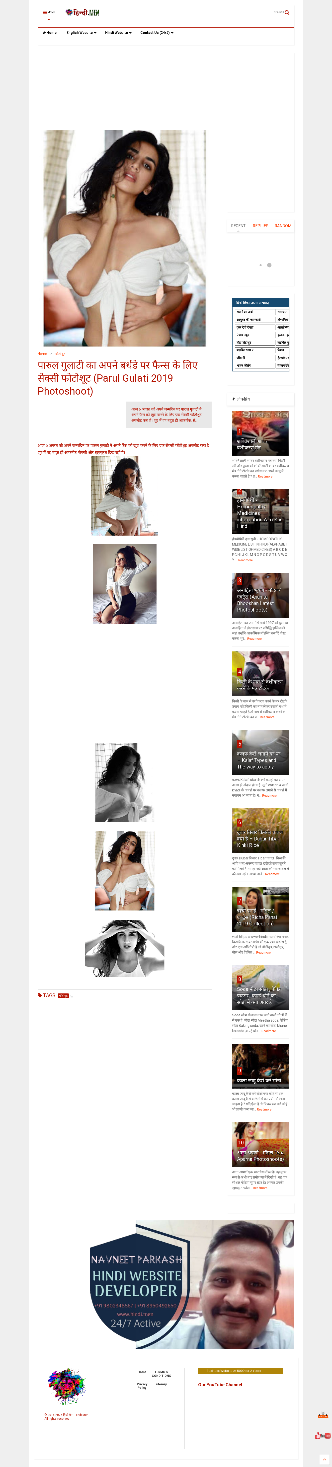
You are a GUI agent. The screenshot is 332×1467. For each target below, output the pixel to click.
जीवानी (241, 357)
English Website (81, 33)
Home (50, 33)
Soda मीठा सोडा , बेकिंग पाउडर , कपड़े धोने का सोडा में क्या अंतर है (259, 995)
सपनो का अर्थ (244, 312)
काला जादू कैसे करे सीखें (259, 1081)
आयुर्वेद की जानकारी (248, 319)
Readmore (265, 476)
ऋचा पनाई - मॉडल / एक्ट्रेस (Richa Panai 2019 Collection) (257, 917)
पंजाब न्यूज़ (243, 335)
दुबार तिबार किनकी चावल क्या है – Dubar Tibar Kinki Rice (260, 838)
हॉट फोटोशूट (244, 342)
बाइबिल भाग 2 (245, 350)
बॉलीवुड (60, 354)
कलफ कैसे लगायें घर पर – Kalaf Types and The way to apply (258, 760)
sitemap (161, 1384)
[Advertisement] (125, 87)
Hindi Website (118, 33)
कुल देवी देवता (245, 327)
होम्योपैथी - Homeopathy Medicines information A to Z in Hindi (259, 513)
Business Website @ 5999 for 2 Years (234, 1371)
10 (241, 1143)
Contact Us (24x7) (156, 33)
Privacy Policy (142, 1386)
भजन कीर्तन (243, 365)
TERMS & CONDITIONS (161, 1373)
